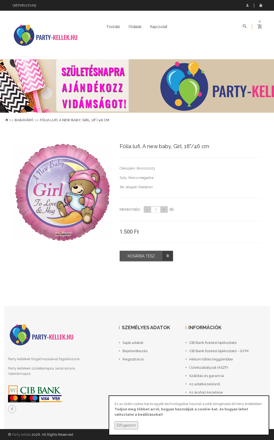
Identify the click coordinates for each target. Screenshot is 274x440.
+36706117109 (24, 5)
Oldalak (135, 27)
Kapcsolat (158, 27)
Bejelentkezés (261, 5)
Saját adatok (247, 5)
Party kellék (21, 435)
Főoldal (113, 27)
